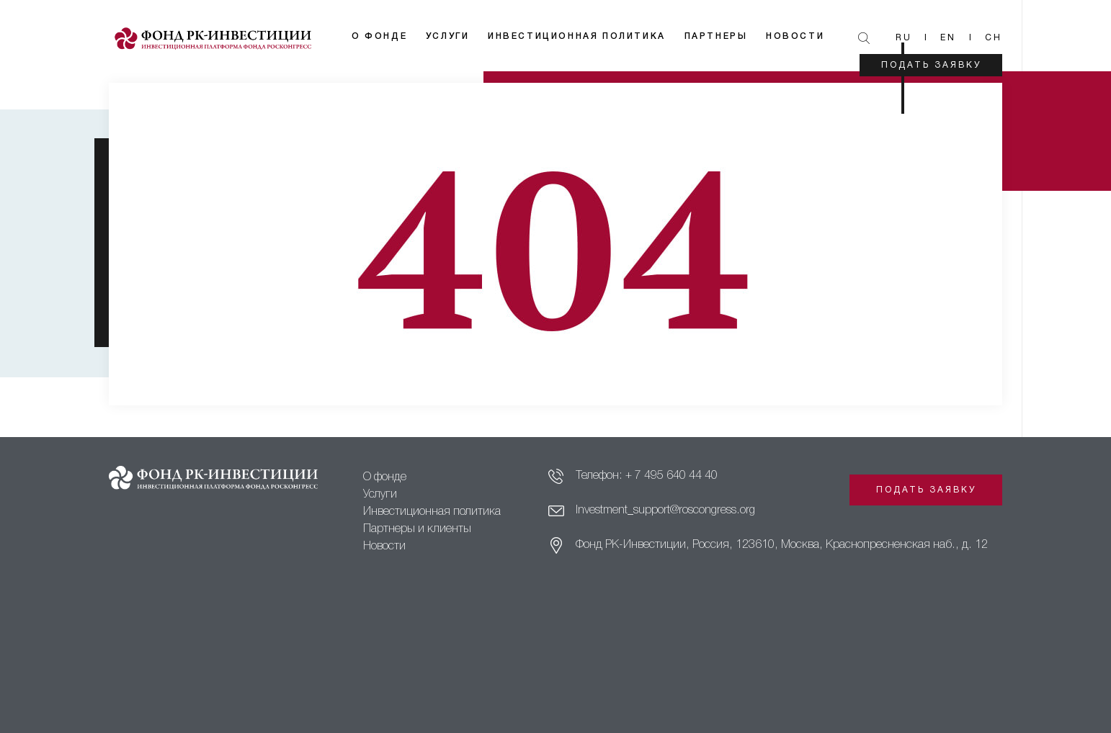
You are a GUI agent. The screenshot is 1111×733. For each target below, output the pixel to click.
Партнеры (716, 36)
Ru (904, 38)
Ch (993, 38)
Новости (795, 36)
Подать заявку (931, 65)
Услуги (448, 36)
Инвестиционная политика (577, 36)
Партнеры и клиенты (417, 529)
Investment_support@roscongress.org (665, 510)
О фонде (379, 36)
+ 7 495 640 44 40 (671, 476)
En (948, 38)
